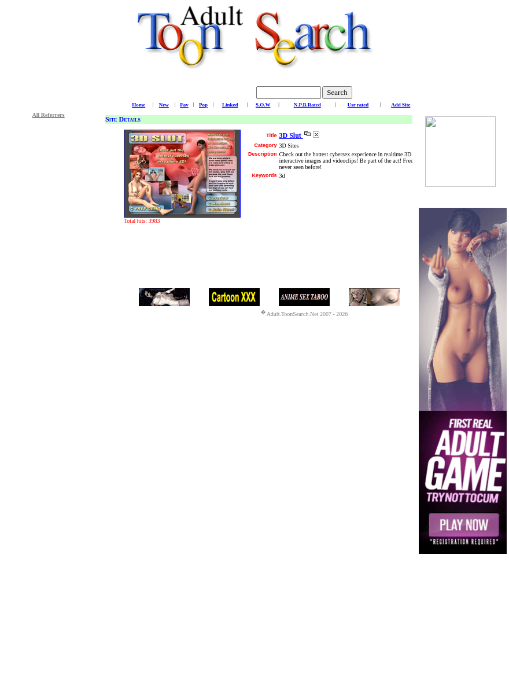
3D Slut (291, 135)
